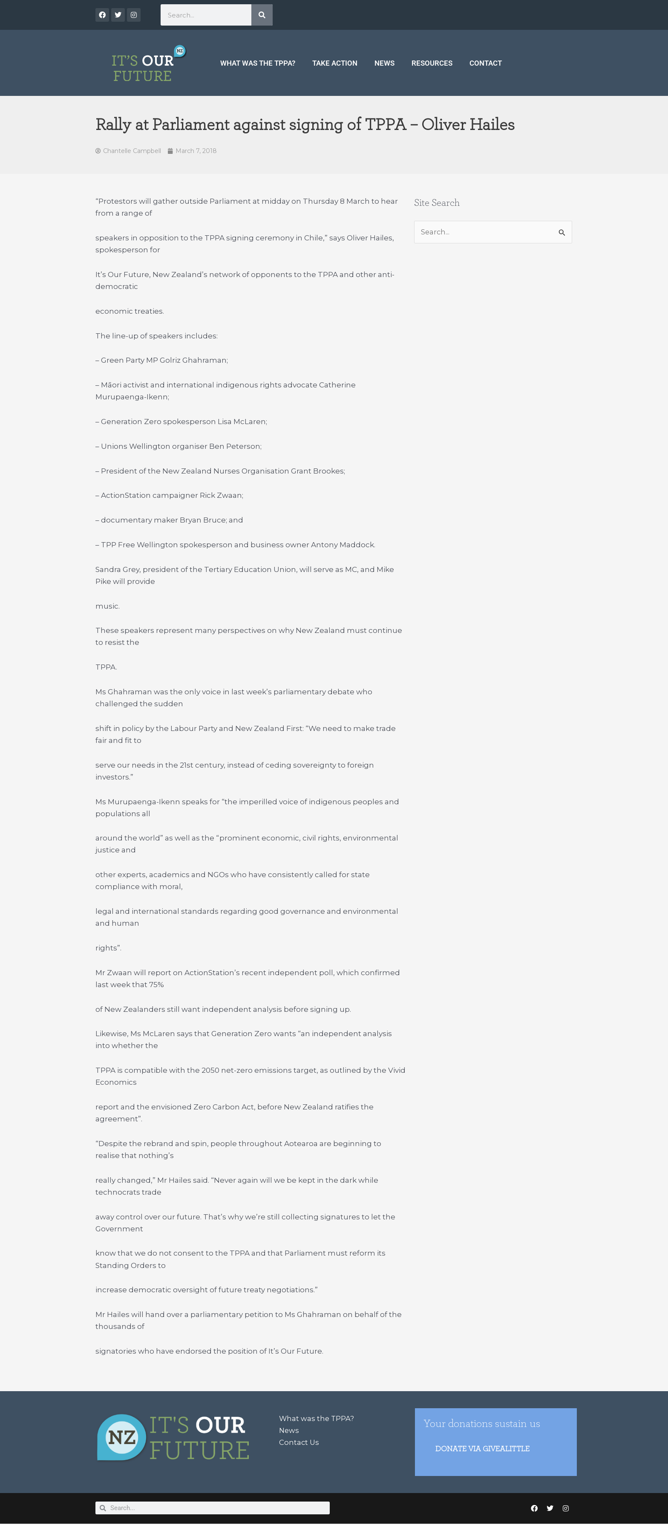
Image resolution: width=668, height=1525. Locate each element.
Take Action (334, 63)
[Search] (262, 15)
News (384, 63)
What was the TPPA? (257, 63)
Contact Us (299, 1442)
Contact (485, 63)
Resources (432, 63)
